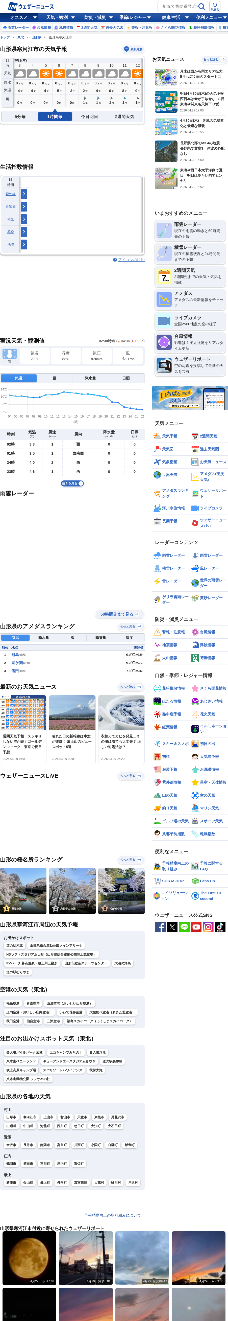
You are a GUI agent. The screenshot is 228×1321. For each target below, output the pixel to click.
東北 (20, 37)
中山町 (28, 1126)
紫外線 (11, 194)
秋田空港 (12, 1021)
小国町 (96, 1145)
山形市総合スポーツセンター (86, 963)
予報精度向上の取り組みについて (112, 1215)
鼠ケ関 (17, 663)
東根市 (99, 1117)
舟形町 (62, 1183)
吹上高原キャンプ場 (21, 1070)
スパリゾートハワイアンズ (62, 1070)
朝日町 (79, 1126)
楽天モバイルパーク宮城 (24, 1052)
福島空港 (12, 1003)
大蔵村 (99, 1183)
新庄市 (11, 1183)
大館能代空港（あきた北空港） (112, 1012)
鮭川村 (116, 1183)
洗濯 (10, 244)
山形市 (11, 1117)
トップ (5, 37)
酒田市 (28, 1164)
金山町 (28, 1183)
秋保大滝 (96, 1070)
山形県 (36, 37)
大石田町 (114, 1126)
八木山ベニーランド (21, 1061)
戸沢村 (133, 1183)
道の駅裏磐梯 (112, 1061)
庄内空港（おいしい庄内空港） (29, 1012)
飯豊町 (130, 1145)
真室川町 (80, 1183)
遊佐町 (79, 1164)
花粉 (10, 232)
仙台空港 (33, 1021)
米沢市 (11, 1145)
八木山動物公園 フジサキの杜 (28, 1079)
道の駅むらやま (17, 972)
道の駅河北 (14, 945)
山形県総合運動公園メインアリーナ (56, 945)
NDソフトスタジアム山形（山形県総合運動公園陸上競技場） (51, 954)
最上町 (45, 1183)
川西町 (79, 1145)
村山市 (65, 1117)
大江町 (96, 1126)
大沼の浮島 (122, 963)
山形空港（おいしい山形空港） (70, 1003)
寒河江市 (29, 1117)
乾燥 (10, 219)
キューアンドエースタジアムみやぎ (69, 1061)
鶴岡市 (11, 1164)
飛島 (15, 655)
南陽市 (45, 1145)
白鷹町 (113, 1145)
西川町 (62, 1126)
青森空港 (33, 1003)
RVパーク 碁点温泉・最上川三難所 (32, 963)
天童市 (82, 1117)
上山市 (48, 1117)
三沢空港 (53, 1021)
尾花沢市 (117, 1117)
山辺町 (11, 1126)
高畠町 (62, 1145)
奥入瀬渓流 (97, 1052)
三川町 (45, 1164)
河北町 (45, 1126)
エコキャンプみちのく (65, 1052)
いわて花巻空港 (70, 1012)
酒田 (15, 671)
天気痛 (11, 206)
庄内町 (62, 1164)
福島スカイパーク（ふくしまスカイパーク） (100, 1021)
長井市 (28, 1145)
